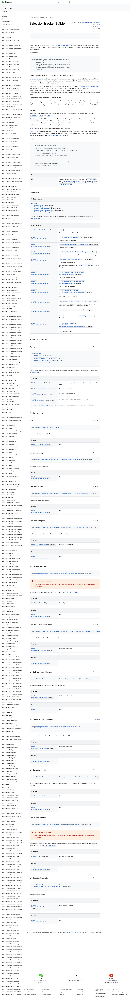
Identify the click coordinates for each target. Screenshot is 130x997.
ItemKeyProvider (45, 208)
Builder (33, 203)
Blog (72, 2)
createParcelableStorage (89, 183)
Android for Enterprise (30, 994)
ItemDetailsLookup (46, 210)
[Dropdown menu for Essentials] (25, 2)
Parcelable (33, 115)
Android (26, 992)
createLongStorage (66, 184)
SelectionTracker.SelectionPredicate (71, 326)
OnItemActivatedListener (76, 292)
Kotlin (93, 29)
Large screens (63, 992)
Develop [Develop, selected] (46, 2)
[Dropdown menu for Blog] (75, 2)
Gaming (44, 992)
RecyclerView (44, 207)
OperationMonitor (86, 301)
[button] (11, 27)
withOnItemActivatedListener (69, 290)
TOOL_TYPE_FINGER (84, 265)
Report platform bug (117, 992)
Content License (72, 932)
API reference (7, 8)
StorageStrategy (75, 181)
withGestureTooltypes (67, 259)
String (41, 115)
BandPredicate (83, 244)
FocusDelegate (83, 252)
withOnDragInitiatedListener (69, 281)
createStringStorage (72, 183)
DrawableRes (75, 237)
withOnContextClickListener (69, 272)
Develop (43, 17)
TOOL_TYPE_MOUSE (84, 316)
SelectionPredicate (36, 79)
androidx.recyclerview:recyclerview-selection (88, 22)
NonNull (36, 205)
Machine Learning (46, 994)
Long (48, 115)
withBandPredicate (66, 244)
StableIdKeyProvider (54, 135)
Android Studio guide (100, 993)
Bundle (91, 405)
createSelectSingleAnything (89, 86)
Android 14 (80, 994)
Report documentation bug (119, 994)
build (61, 230)
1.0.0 (99, 26)
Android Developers (34, 17)
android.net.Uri (35, 121)
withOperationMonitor (67, 301)
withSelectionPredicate (67, 323)
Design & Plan (34, 2)
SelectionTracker (63, 45)
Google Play (58, 2)
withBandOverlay (65, 237)
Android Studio (122, 2)
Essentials (20, 2)
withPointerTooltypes (67, 310)
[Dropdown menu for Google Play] (64, 2)
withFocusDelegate (66, 252)
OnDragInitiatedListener (67, 283)
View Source (95, 24)
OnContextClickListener (67, 274)
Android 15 (80, 992)
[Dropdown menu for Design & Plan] (40, 2)
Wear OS (62, 994)
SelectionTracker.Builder (52, 36)
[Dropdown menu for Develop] (51, 2)
